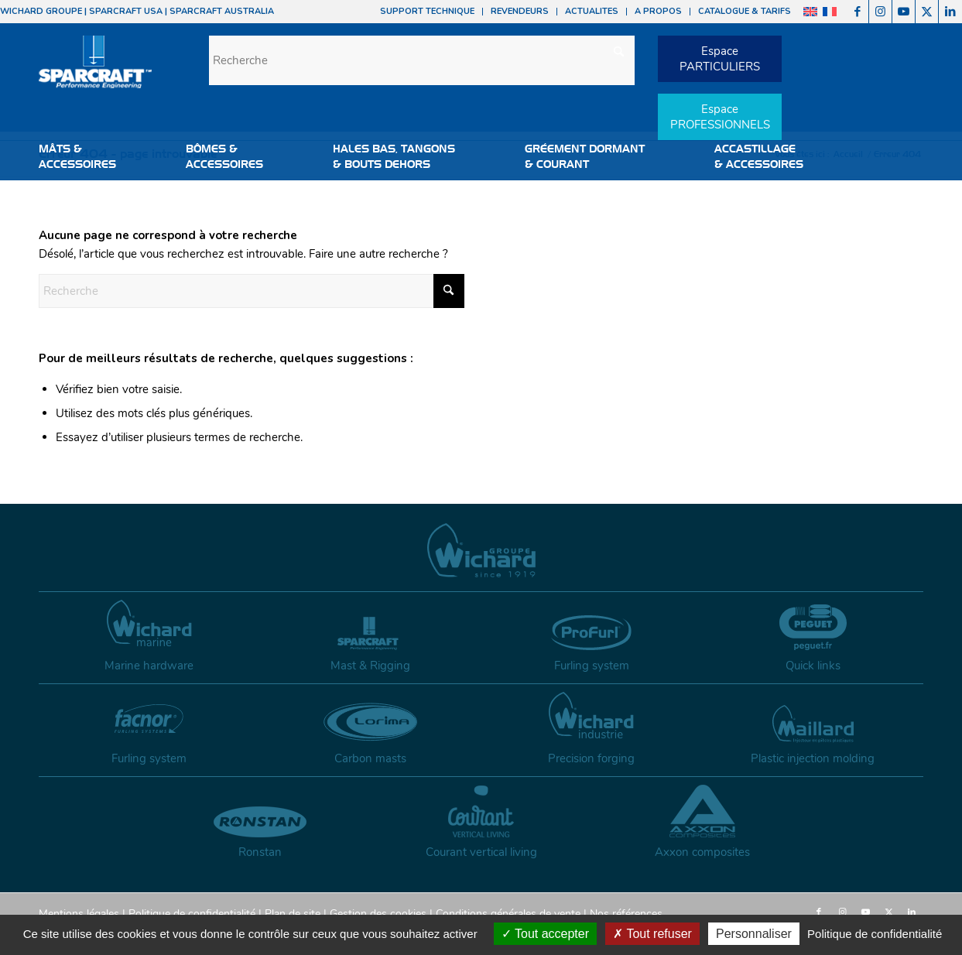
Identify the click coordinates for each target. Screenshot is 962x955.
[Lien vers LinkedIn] (950, 11)
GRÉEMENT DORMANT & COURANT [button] (585, 156)
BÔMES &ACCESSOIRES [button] (224, 156)
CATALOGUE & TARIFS (744, 11)
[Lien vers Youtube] (903, 11)
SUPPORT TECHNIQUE (427, 11)
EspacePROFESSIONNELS (720, 116)
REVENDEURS (520, 11)
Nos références (626, 913)
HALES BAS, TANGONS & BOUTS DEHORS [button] (394, 156)
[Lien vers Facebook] (857, 11)
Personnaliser (754, 933)
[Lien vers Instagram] (880, 11)
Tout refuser (652, 933)
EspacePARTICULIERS (720, 58)
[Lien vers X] (927, 11)
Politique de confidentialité (191, 913)
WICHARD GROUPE (41, 11)
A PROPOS (658, 11)
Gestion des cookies (378, 913)
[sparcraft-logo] (95, 70)
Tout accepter (545, 933)
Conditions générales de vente (508, 913)
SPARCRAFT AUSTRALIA (221, 11)
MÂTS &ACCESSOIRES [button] (77, 156)
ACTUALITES (591, 11)
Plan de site (292, 913)
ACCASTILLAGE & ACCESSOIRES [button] (758, 156)
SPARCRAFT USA (126, 11)
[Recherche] (422, 60)
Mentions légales (79, 913)
